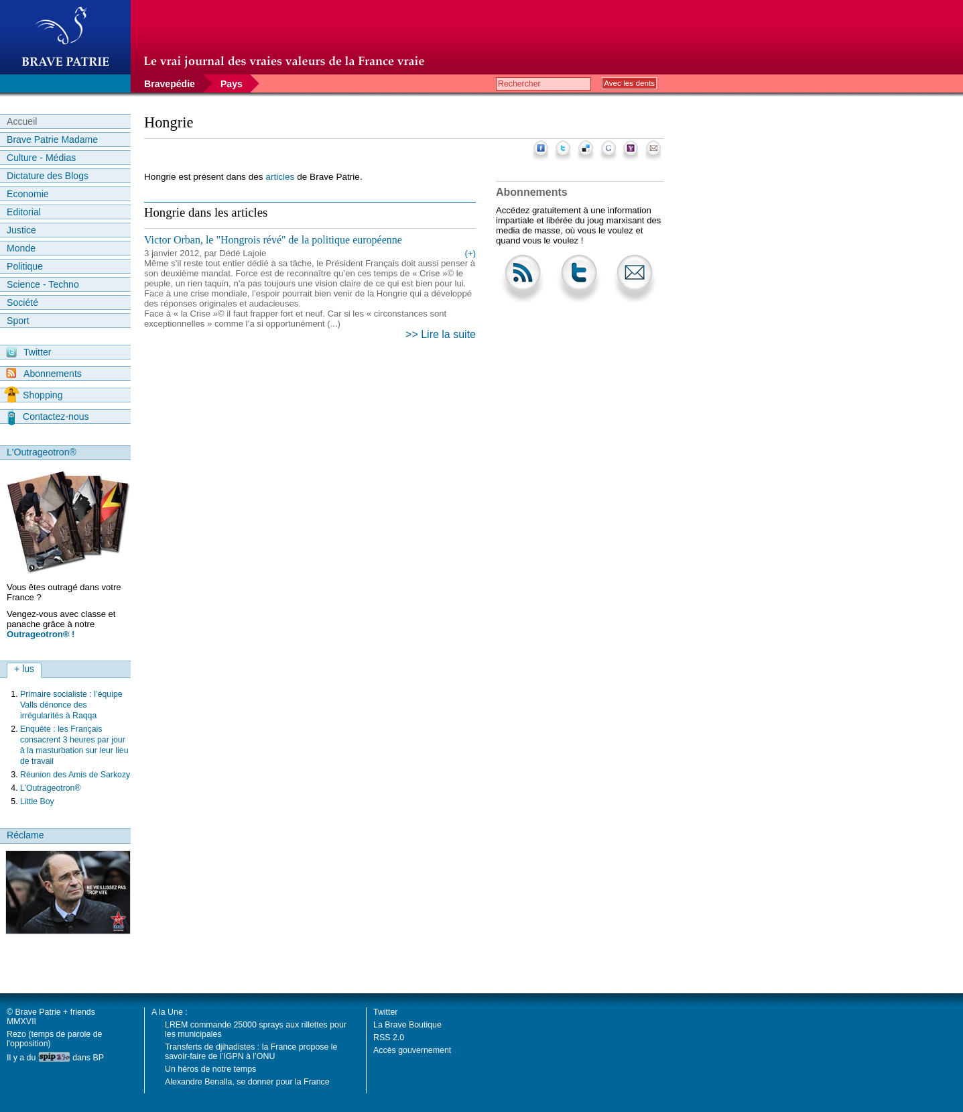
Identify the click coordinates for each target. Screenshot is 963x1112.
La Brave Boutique (407, 1025)
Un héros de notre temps (210, 1069)
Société (22, 302)
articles (279, 177)
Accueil (22, 121)
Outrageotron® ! (40, 634)
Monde (21, 248)
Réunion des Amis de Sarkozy (75, 774)
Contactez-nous (48, 416)
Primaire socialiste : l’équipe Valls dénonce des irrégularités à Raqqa (71, 704)
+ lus (24, 668)
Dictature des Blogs (47, 175)
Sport (18, 320)
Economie (28, 193)
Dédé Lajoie (242, 253)
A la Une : (169, 1012)
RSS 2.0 (388, 1037)
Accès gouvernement (412, 1050)
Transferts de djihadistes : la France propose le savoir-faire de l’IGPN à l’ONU (251, 1051)
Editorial (24, 212)
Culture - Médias (41, 157)
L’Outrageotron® (50, 788)
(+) (470, 253)
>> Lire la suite (440, 334)
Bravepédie (169, 83)
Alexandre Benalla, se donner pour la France (247, 1082)
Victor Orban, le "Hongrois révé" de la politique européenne (273, 239)
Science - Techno (43, 284)
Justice (21, 230)
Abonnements (44, 373)
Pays (231, 83)
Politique (25, 266)
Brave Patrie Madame (52, 139)
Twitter (28, 352)
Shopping (33, 395)
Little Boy (37, 801)
